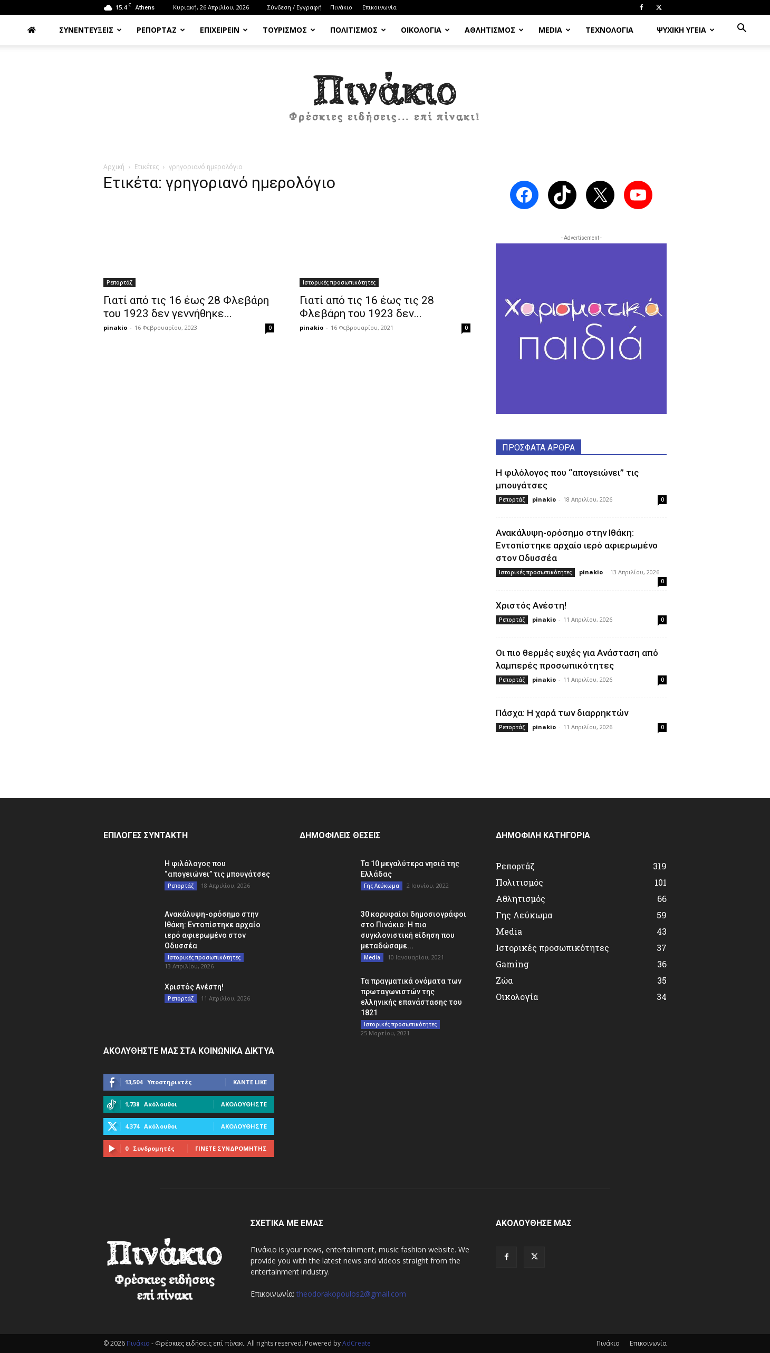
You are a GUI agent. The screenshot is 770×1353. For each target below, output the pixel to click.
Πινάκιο (341, 7)
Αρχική (113, 166)
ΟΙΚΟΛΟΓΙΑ (425, 30)
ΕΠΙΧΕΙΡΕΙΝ (224, 30)
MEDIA (554, 30)
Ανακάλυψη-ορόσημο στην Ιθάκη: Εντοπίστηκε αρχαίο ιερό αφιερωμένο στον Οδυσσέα (577, 545)
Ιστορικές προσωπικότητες (339, 282)
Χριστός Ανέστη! (531, 605)
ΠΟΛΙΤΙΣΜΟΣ (358, 30)
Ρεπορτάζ (119, 282)
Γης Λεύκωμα (381, 885)
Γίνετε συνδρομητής (231, 1148)
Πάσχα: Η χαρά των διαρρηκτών (562, 713)
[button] (741, 29)
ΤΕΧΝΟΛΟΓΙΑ (609, 30)
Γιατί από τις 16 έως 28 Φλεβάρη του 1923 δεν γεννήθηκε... (186, 307)
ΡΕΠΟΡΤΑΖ (161, 30)
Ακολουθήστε (244, 1104)
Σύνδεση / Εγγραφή (294, 7)
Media (372, 957)
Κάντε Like (250, 1082)
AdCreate (356, 1343)
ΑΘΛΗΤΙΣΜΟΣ (494, 30)
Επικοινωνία (379, 7)
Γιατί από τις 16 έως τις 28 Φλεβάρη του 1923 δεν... (367, 307)
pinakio (115, 327)
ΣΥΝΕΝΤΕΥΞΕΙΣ (90, 30)
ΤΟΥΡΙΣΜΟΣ (289, 30)
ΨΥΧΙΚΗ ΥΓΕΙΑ (686, 30)
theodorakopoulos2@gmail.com (351, 1294)
